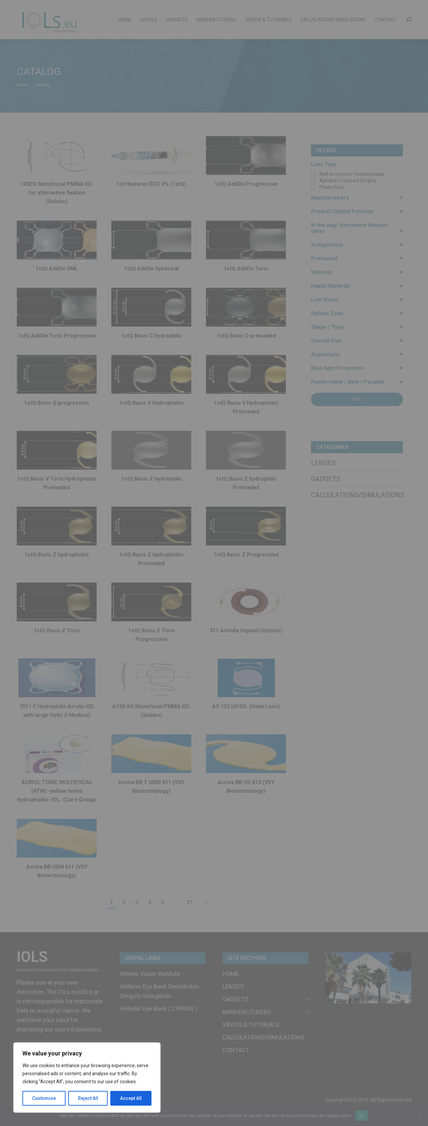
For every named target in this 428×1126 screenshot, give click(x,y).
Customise (44, 1098)
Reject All (88, 1098)
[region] (86, 1077)
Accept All (131, 1098)
